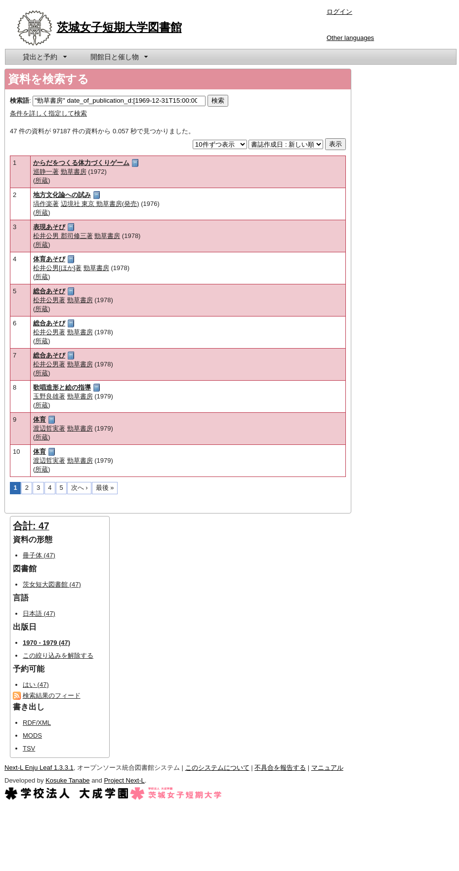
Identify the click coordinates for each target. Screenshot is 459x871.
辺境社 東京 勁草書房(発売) (100, 203)
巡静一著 (46, 171)
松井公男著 (49, 300)
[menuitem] (44, 56)
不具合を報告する (280, 767)
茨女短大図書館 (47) (52, 584)
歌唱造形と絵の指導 (62, 387)
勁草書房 (73, 171)
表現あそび (49, 227)
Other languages (350, 37)
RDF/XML (37, 722)
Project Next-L (124, 780)
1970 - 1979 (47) (46, 642)
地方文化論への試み (62, 194)
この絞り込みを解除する (58, 655)
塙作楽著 (46, 203)
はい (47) (36, 684)
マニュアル (327, 767)
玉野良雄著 (49, 396)
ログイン (339, 11)
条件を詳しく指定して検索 (48, 113)
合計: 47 (31, 525)
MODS (32, 735)
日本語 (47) (39, 613)
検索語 (19, 100)
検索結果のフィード (52, 695)
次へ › (79, 487)
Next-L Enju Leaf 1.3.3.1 (39, 767)
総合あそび (49, 291)
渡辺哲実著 (49, 428)
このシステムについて (217, 767)
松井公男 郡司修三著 (63, 235)
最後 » (105, 487)
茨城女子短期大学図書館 (119, 27)
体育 (39, 419)
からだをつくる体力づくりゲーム (81, 162)
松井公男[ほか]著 (57, 268)
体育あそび (49, 259)
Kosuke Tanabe (67, 780)
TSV (29, 748)
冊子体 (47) (39, 555)
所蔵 (41, 180)
